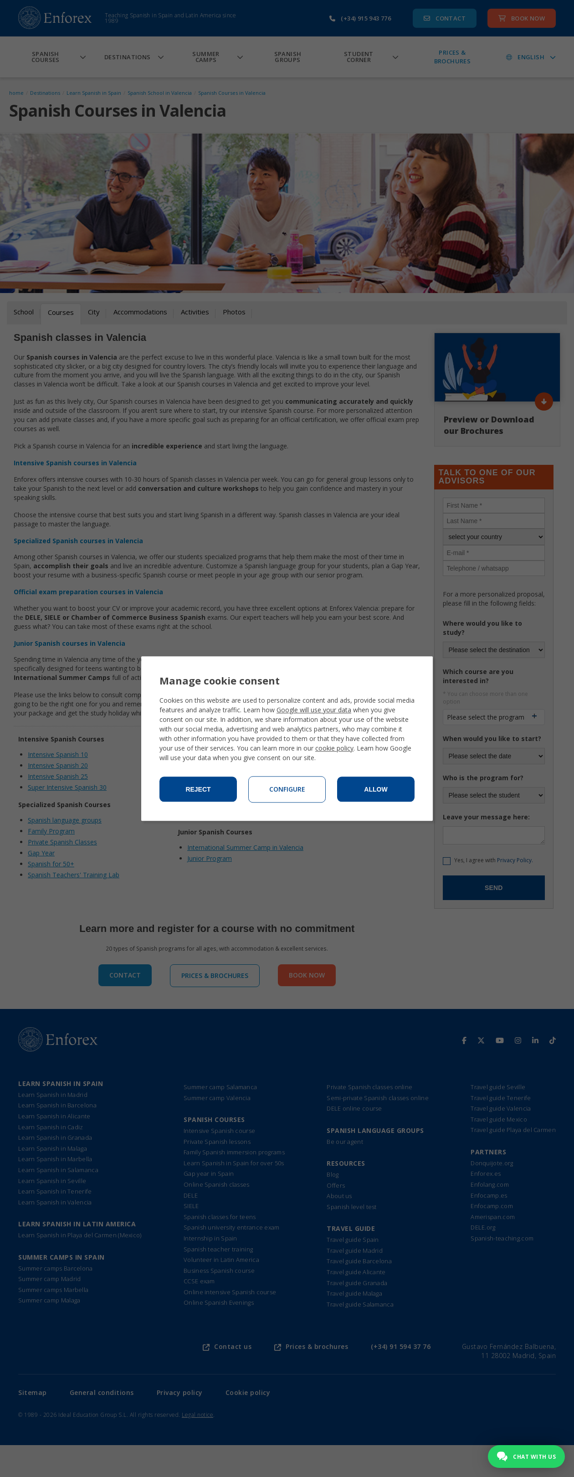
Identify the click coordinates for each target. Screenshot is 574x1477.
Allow (375, 789)
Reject (197, 789)
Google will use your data (314, 709)
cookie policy (334, 748)
